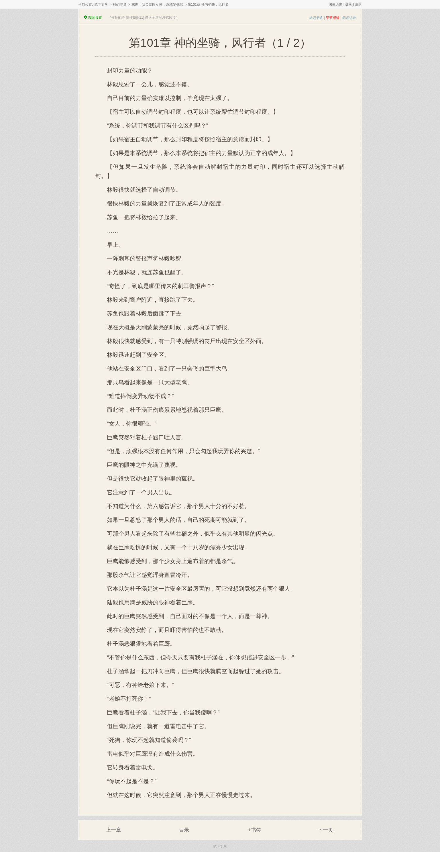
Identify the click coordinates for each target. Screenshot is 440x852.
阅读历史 (335, 4)
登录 (348, 4)
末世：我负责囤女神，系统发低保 (157, 5)
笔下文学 (101, 5)
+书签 (255, 830)
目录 (184, 830)
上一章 (113, 830)
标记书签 (316, 18)
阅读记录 (349, 18)
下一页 (325, 830)
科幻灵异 (120, 5)
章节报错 (332, 18)
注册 (358, 4)
